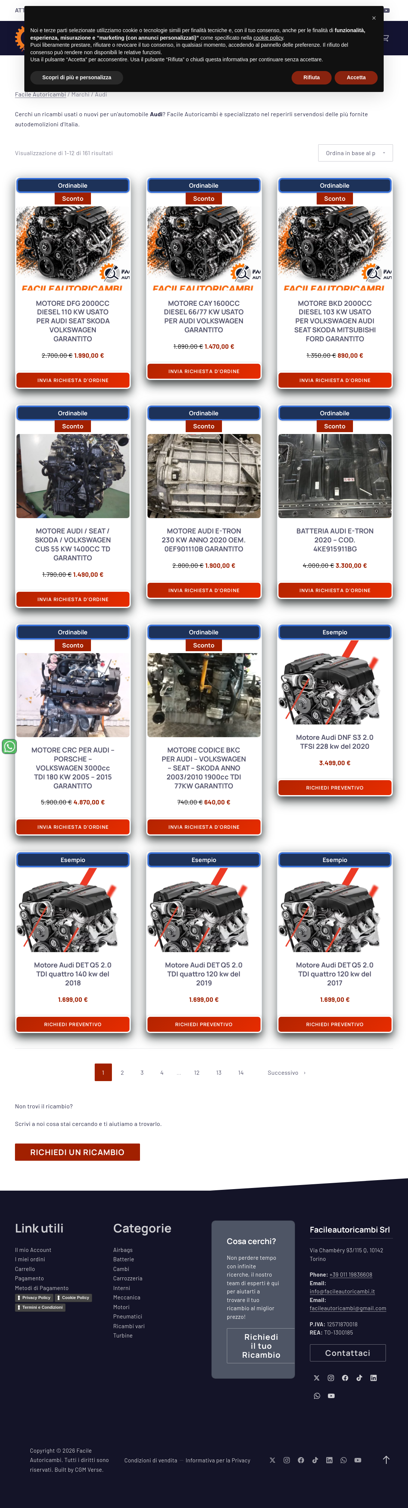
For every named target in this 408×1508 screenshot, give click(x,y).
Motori (121, 1307)
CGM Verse (88, 1469)
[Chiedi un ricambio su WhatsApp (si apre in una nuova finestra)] (9, 746)
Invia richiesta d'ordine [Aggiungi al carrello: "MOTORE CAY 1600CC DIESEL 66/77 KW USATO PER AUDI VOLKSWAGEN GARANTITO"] (204, 371)
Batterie (123, 1259)
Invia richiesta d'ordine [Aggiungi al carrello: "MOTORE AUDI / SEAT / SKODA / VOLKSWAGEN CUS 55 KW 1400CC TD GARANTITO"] (73, 599)
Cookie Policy (75, 1297)
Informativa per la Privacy (218, 1460)
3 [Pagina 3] (142, 1072)
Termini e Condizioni (42, 1307)
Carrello (25, 1268)
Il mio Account (33, 1249)
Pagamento (29, 1278)
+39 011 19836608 (351, 1274)
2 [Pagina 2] (122, 1072)
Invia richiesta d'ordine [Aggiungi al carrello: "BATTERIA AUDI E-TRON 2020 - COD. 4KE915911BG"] (335, 590)
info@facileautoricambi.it (342, 1291)
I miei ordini (30, 1259)
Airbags (123, 1249)
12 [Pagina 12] (197, 1072)
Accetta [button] (356, 77)
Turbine (123, 1335)
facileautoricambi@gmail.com (348, 1308)
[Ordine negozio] (355, 152)
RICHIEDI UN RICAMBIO (77, 1152)
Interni (121, 1287)
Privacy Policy (36, 1297)
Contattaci (348, 1353)
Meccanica (127, 1297)
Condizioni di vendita (150, 1460)
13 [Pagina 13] (219, 1072)
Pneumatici (128, 1316)
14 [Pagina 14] (241, 1072)
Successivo (283, 1072)
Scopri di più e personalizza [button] (76, 77)
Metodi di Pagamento (42, 1287)
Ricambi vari (129, 1326)
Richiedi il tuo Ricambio (261, 1346)
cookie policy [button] (268, 38)
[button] (374, 18)
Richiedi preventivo (334, 787)
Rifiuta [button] (312, 77)
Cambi (121, 1268)
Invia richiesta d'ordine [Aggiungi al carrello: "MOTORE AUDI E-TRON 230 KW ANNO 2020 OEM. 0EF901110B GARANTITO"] (204, 590)
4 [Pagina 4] (162, 1072)
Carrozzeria (128, 1278)
